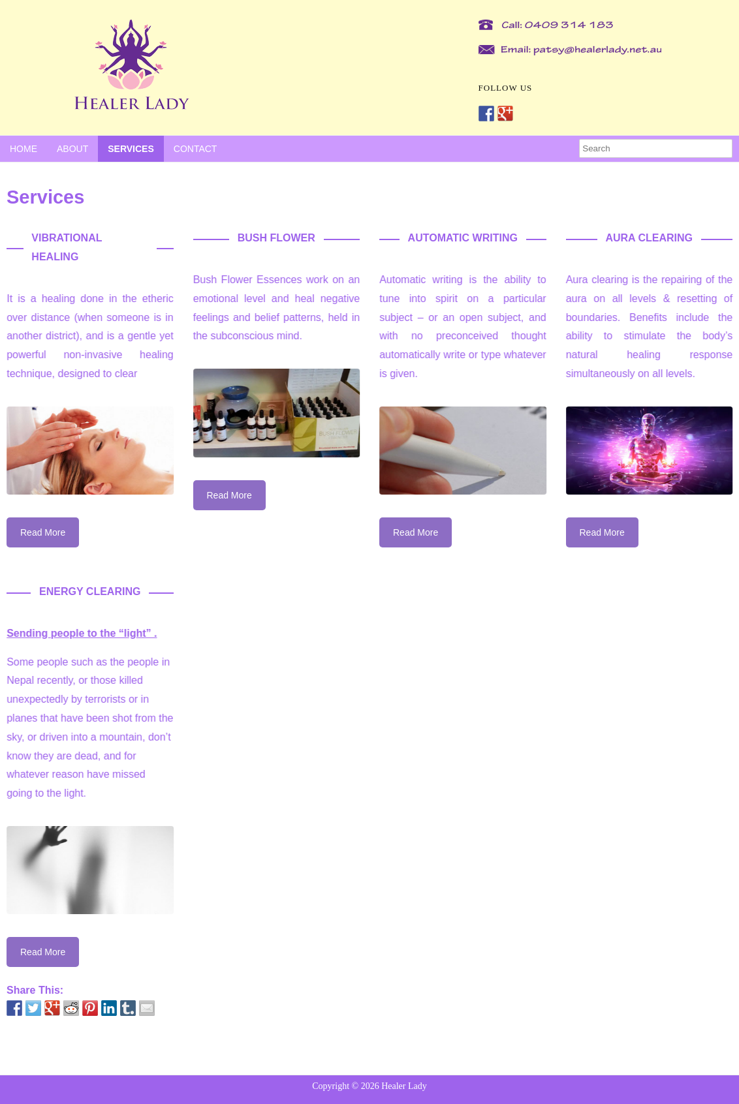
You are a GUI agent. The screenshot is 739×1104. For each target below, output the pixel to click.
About (72, 149)
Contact (195, 149)
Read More (42, 532)
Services (131, 149)
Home (23, 149)
